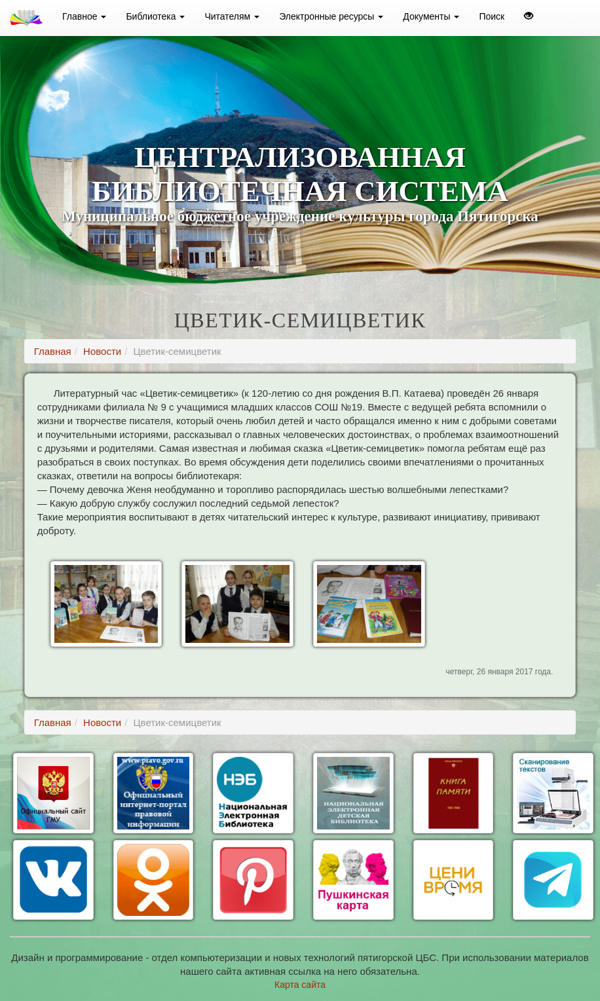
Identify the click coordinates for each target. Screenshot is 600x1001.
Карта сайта (300, 984)
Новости (102, 351)
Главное (84, 16)
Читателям (231, 16)
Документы (431, 16)
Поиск (491, 16)
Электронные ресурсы (331, 16)
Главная (52, 351)
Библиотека (155, 16)
